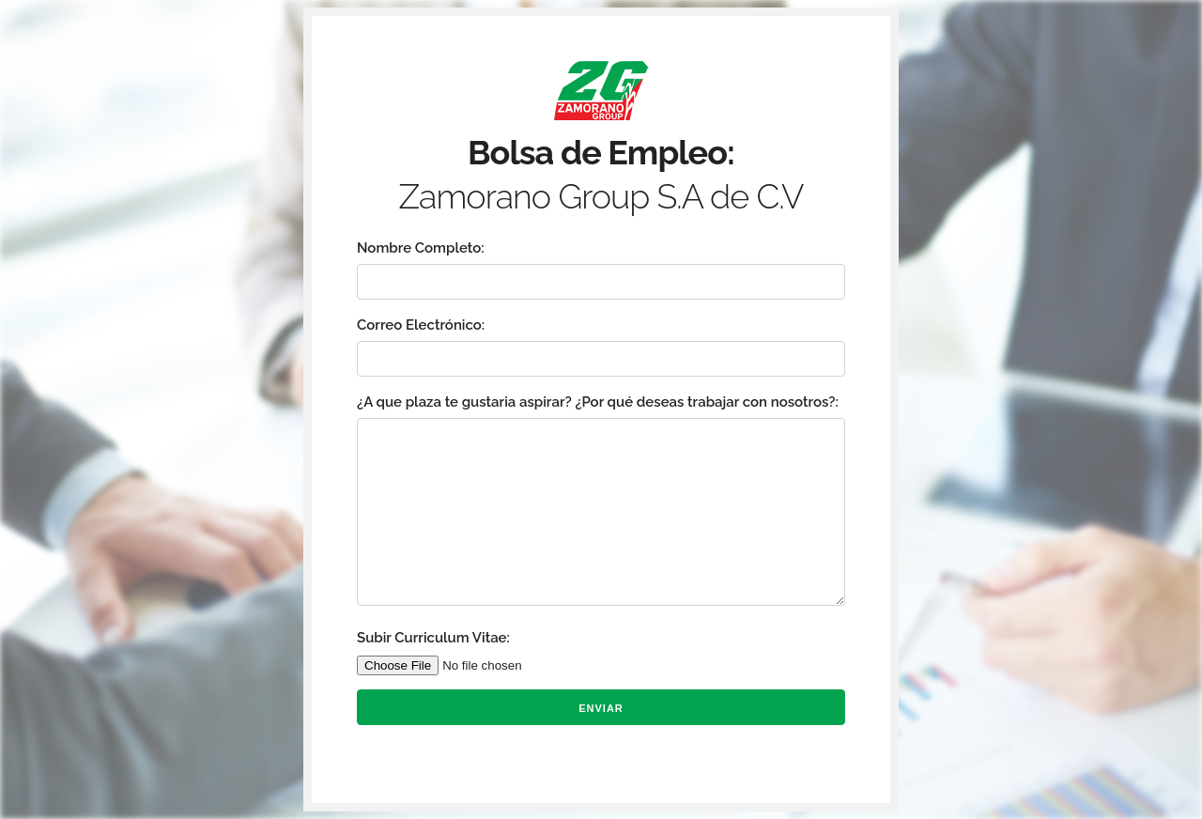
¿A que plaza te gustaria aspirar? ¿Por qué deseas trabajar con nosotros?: (598, 402)
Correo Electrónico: (421, 325)
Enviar (601, 708)
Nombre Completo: (421, 248)
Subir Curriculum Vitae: (433, 637)
